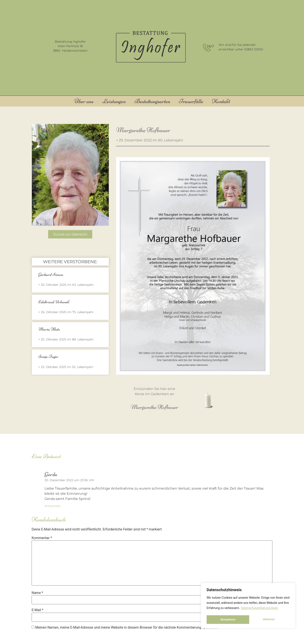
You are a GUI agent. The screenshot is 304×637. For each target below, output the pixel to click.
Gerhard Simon (50, 274)
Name (37, 593)
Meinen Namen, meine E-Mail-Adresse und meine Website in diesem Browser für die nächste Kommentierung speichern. (126, 627)
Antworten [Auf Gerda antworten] (53, 506)
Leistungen (114, 101)
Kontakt (221, 101)
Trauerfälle (191, 101)
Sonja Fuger (48, 356)
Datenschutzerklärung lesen (259, 609)
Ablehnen (226, 619)
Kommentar (42, 538)
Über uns (84, 101)
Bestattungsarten (152, 101)
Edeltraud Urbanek (53, 302)
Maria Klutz (49, 329)
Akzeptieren (268, 619)
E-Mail (37, 610)
